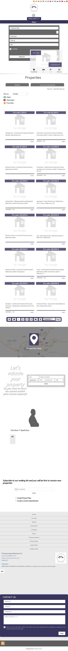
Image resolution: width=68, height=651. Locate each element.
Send (34, 493)
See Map (14, 49)
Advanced (22, 56)
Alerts (17, 85)
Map (2, 571)
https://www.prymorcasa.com (10, 558)
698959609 (5, 564)
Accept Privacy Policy (24, 498)
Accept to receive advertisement (27, 501)
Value (46, 383)
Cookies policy (34, 549)
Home (34, 514)
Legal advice (34, 545)
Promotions (34, 526)
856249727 (5, 560)
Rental (34, 522)
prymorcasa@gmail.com (9, 556)
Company (34, 530)
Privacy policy (34, 541)
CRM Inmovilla (38, 649)
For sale (34, 518)
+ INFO (32, 141)
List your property (47, 85)
